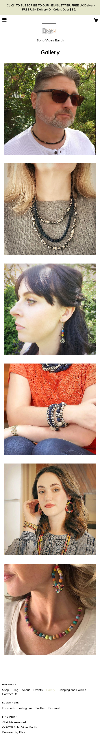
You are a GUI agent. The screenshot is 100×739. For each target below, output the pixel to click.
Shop (6, 690)
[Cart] (96, 20)
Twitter (40, 708)
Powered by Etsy (13, 732)
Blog (15, 690)
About (26, 690)
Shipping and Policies (72, 690)
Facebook (9, 708)
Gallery (51, 690)
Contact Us (9, 694)
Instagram (25, 708)
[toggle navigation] (4, 20)
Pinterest (54, 708)
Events (38, 690)
